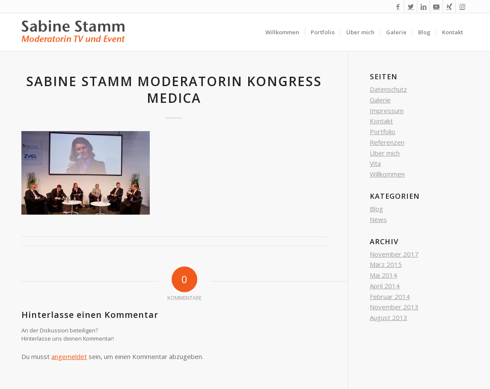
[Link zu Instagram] (462, 6)
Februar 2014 (390, 296)
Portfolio (382, 131)
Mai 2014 (383, 275)
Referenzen (387, 142)
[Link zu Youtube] (436, 6)
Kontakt (381, 121)
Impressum (387, 110)
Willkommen (387, 174)
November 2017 (394, 254)
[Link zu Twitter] (410, 6)
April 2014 (385, 285)
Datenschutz (388, 89)
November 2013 (394, 306)
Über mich (385, 153)
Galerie (380, 100)
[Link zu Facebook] (398, 6)
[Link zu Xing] (449, 6)
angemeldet (69, 356)
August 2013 (388, 317)
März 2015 (386, 264)
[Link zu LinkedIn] (423, 6)
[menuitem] (282, 32)
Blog (376, 208)
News (378, 219)
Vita (375, 163)
